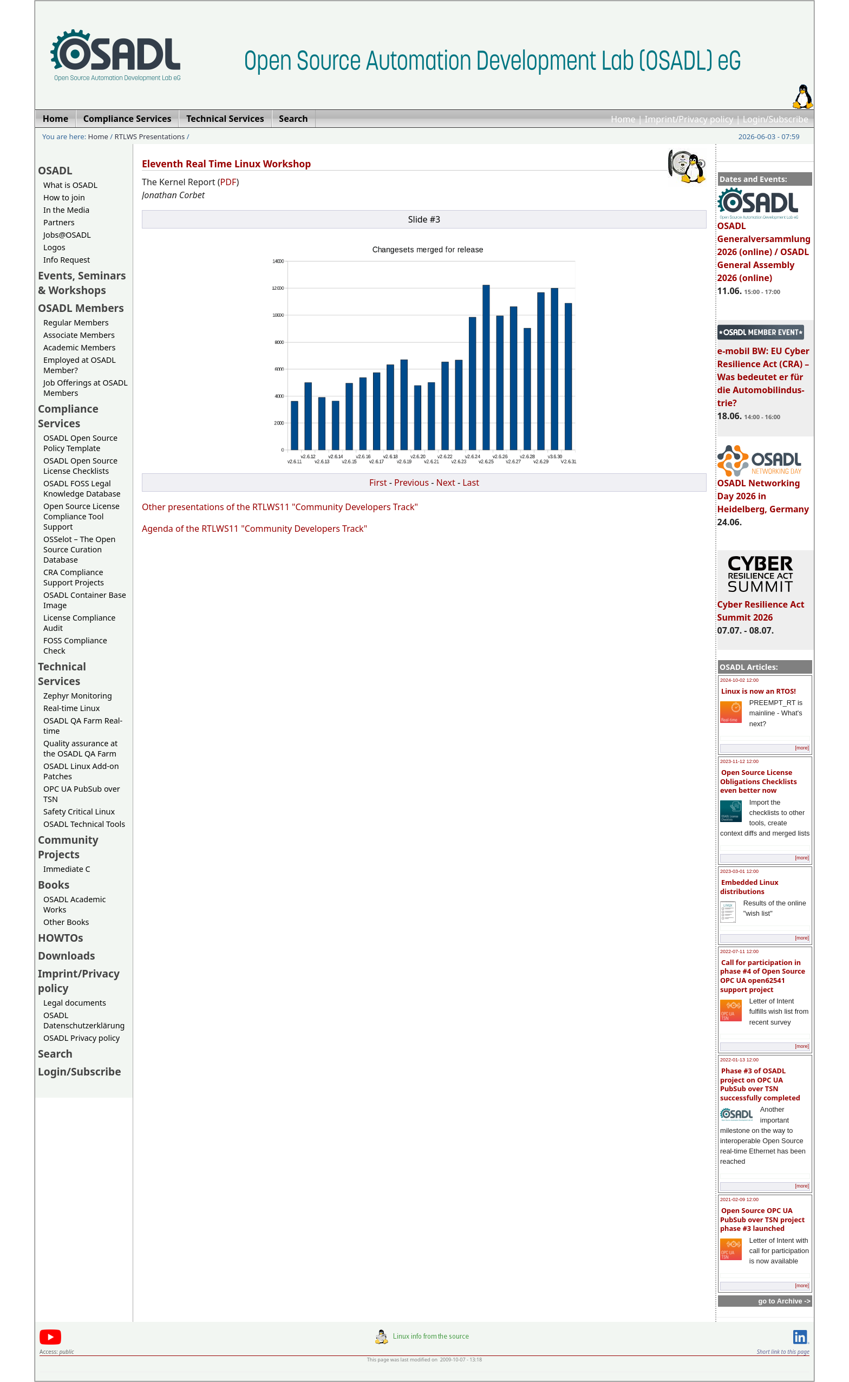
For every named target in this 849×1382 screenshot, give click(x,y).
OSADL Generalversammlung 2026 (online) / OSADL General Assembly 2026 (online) (764, 247)
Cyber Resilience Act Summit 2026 (761, 606)
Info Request (66, 260)
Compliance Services (68, 416)
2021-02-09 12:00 (739, 1199)
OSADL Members (81, 308)
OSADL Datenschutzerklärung (84, 1020)
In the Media (66, 210)
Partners (59, 222)
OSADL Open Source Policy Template (80, 443)
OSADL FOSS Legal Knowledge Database (82, 488)
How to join (64, 197)
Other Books (66, 922)
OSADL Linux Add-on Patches (81, 771)
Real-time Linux (71, 708)
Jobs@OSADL (67, 235)
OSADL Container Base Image (84, 600)
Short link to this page (783, 1351)
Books (53, 884)
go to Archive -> (784, 1301)
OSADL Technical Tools (84, 824)
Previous (411, 482)
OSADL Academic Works (74, 904)
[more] (802, 748)
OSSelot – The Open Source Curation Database (79, 549)
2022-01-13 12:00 (739, 1059)
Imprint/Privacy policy (689, 119)
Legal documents (74, 1003)
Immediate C (66, 869)
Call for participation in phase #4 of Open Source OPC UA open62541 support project (762, 975)
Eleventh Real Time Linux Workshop (226, 163)
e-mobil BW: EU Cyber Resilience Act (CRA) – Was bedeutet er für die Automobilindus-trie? (763, 372)
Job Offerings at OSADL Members (85, 387)
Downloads (66, 955)
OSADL (55, 170)
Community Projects (68, 847)
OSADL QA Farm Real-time (82, 725)
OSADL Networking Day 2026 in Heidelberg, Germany (763, 491)
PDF (228, 182)
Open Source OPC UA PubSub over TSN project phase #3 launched (762, 1219)
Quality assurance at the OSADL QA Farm (80, 748)
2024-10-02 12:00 (739, 680)
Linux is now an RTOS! (758, 691)
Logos (54, 247)
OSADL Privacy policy (81, 1038)
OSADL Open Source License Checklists (80, 465)
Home (623, 119)
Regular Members (76, 322)
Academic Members (79, 347)
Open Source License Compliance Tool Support (81, 516)
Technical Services (62, 673)
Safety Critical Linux (79, 811)
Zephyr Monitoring (77, 695)
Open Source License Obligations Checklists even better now (758, 781)
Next (445, 482)
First (378, 482)
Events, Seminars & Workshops (82, 282)
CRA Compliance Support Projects (73, 577)
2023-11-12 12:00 (739, 761)
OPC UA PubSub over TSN (81, 794)
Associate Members (79, 335)
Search (55, 1053)
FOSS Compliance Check (75, 645)
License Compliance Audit (79, 622)
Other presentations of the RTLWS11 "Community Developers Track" (280, 507)
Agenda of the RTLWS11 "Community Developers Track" (254, 528)
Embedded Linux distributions (749, 886)
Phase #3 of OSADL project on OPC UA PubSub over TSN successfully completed (760, 1084)
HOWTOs (60, 937)
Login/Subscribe (775, 119)
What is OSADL (70, 185)
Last (470, 482)
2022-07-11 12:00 (739, 951)
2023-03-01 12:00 (739, 871)
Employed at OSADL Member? (79, 365)
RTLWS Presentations (150, 136)
